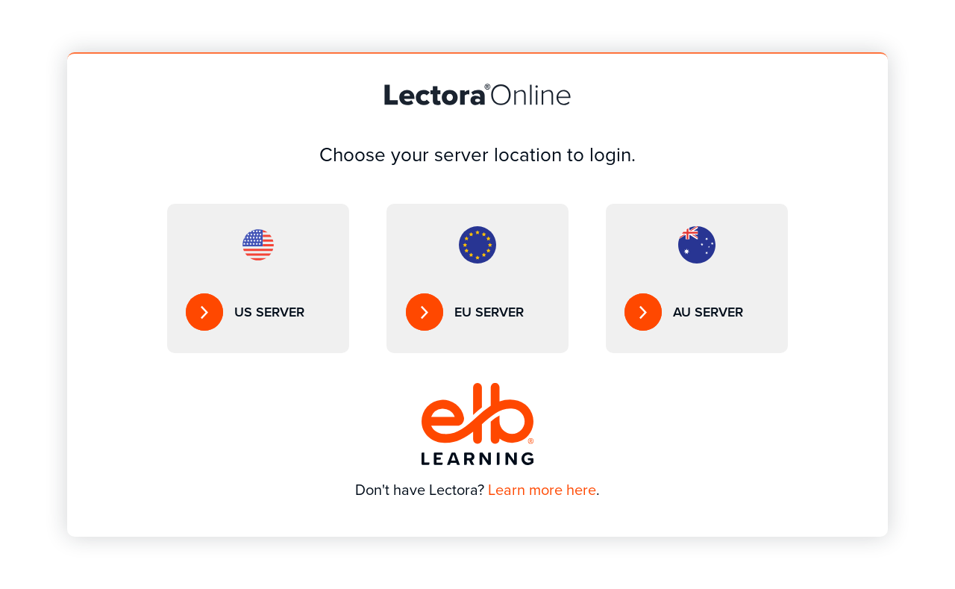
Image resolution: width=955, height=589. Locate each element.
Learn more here (542, 490)
